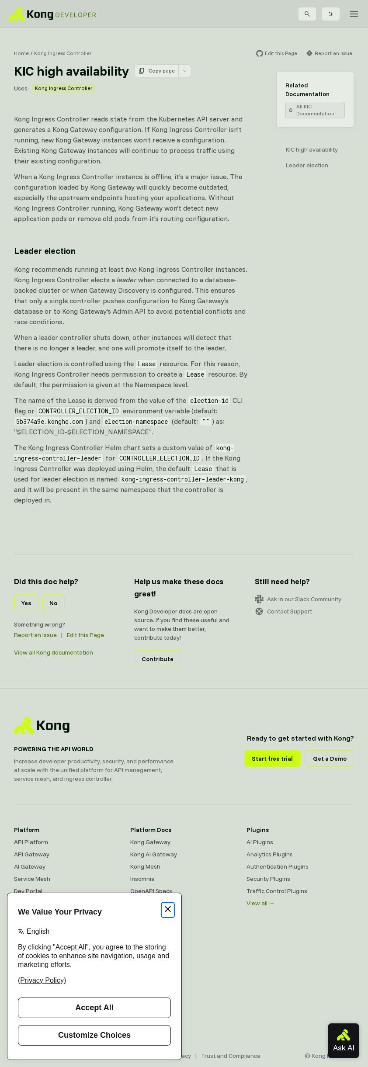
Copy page (156, 70)
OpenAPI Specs (151, 891)
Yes (26, 603)
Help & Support (150, 1006)
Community (145, 933)
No (53, 603)
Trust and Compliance (230, 1056)
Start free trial (272, 758)
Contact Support (283, 611)
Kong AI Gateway (153, 854)
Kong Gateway (150, 842)
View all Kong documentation (53, 652)
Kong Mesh (145, 866)
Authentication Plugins (277, 866)
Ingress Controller (154, 903)
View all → (260, 903)
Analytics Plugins (269, 854)
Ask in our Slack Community (298, 599)
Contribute (158, 659)
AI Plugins (259, 842)
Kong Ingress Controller (63, 53)
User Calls (143, 982)
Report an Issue (35, 635)
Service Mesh (32, 879)
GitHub (139, 957)
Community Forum (154, 945)
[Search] (307, 14)
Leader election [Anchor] (45, 250)
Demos (139, 969)
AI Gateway (29, 866)
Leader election (307, 165)
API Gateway (31, 854)
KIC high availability (312, 149)
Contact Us (145, 1018)
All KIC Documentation (311, 110)
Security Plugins (268, 879)
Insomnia (142, 879)
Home (21, 53)
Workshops (145, 994)
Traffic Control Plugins (276, 891)
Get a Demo (330, 758)
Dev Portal (28, 891)
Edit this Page (85, 635)
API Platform (31, 842)
